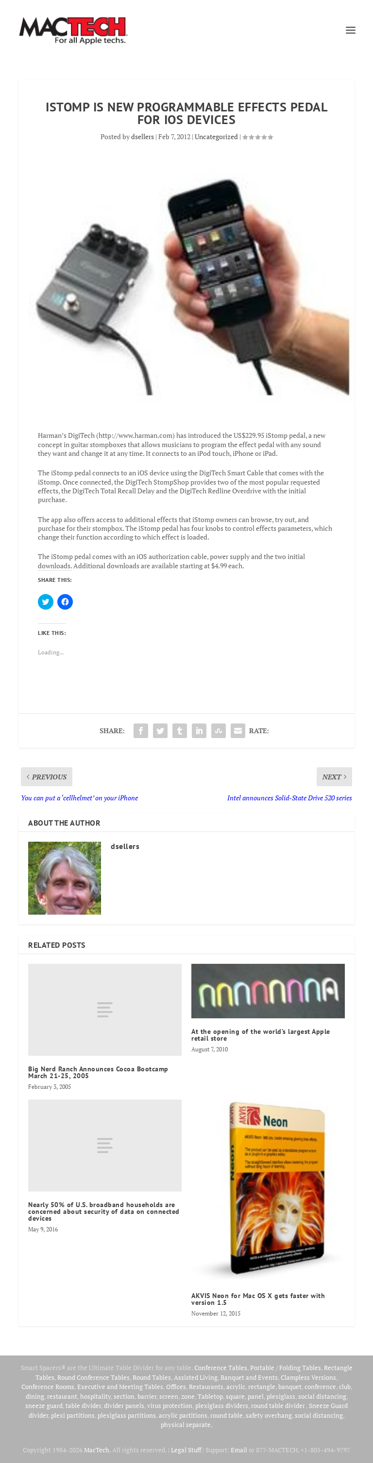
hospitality (95, 1396)
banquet (290, 1386)
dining (35, 1396)
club (345, 1386)
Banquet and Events (249, 1377)
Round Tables (152, 1377)
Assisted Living (196, 1377)
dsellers (142, 136)
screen (168, 1396)
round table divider (278, 1405)
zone (188, 1396)
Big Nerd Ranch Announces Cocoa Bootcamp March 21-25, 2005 (98, 1072)
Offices (176, 1386)
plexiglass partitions (127, 1415)
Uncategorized (216, 136)
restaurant (62, 1396)
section (124, 1396)
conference (320, 1386)
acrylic (235, 1386)
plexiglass (281, 1396)
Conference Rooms (47, 1386)
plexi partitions (73, 1415)
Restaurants (206, 1386)
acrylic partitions (183, 1415)
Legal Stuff (186, 1449)
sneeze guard (44, 1405)
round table (226, 1415)
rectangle (261, 1386)
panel (256, 1396)
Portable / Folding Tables (285, 1367)
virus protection (169, 1405)
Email (239, 1449)
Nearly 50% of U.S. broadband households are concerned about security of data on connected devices (104, 1211)
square (235, 1396)
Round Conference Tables (93, 1377)
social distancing (322, 1396)
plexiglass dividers (221, 1405)
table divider (83, 1405)
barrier (146, 1396)
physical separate (186, 1424)
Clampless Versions (308, 1377)
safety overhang (269, 1415)
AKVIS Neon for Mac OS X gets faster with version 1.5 (258, 1299)
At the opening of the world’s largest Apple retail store (260, 1035)
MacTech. (97, 1449)
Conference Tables (220, 1367)
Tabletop (210, 1396)
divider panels (124, 1405)
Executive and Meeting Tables (120, 1386)
